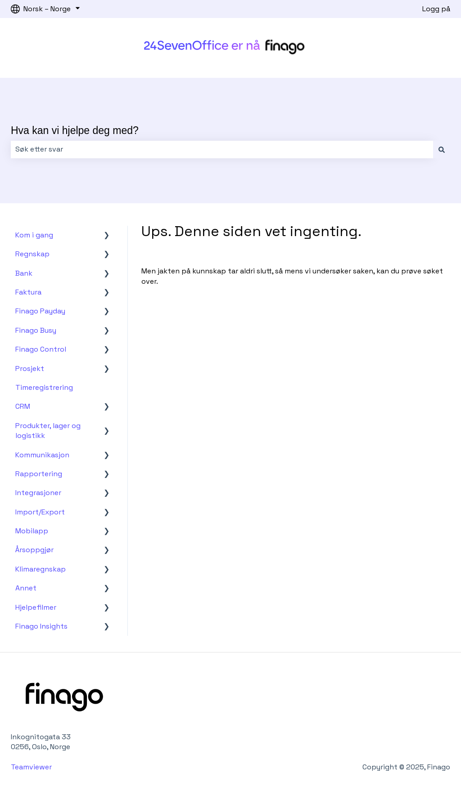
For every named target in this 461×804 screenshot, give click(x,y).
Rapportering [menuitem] (38, 473)
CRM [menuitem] (22, 406)
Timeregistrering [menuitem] (44, 387)
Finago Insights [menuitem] (41, 626)
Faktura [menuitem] (28, 292)
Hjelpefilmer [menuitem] (35, 607)
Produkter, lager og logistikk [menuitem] (48, 430)
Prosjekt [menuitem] (29, 368)
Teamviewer (32, 767)
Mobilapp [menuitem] (31, 531)
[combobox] (222, 149)
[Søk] (441, 149)
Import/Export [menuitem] (40, 512)
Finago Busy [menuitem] (35, 330)
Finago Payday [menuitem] (40, 311)
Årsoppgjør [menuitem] (34, 549)
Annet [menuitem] (25, 588)
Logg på (436, 8)
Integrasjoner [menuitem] (38, 492)
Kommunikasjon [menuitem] (42, 455)
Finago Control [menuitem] (40, 349)
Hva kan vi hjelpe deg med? (75, 130)
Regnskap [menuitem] (32, 254)
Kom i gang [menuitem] (34, 235)
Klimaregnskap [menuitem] (40, 569)
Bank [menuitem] (23, 273)
